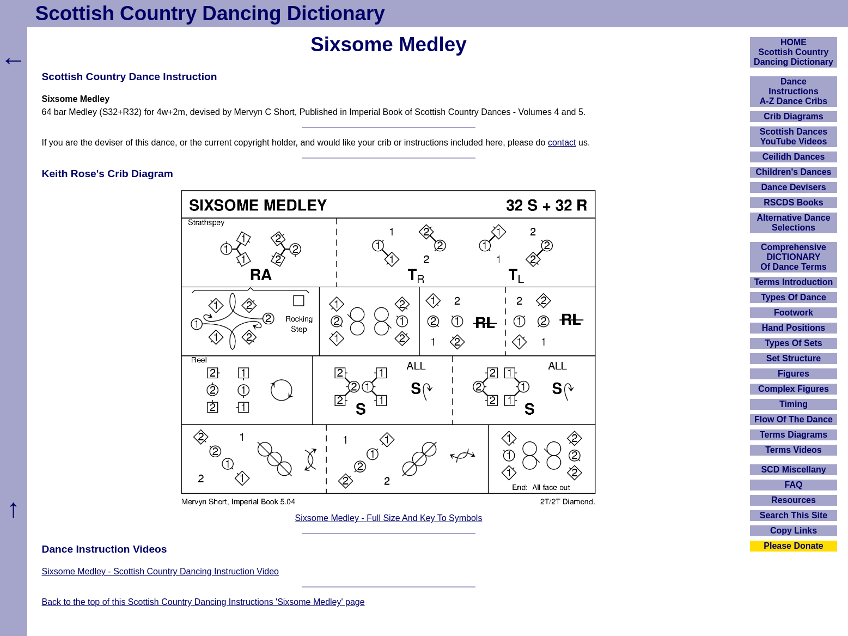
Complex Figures (793, 388)
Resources (793, 500)
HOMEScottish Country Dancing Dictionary (793, 52)
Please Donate (793, 545)
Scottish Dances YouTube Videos (793, 136)
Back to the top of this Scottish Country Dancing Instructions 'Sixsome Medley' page (203, 602)
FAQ (794, 484)
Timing (793, 404)
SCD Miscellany (793, 469)
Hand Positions (793, 327)
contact (562, 142)
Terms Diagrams (793, 434)
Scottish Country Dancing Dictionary (210, 13)
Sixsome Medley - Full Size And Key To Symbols (389, 518)
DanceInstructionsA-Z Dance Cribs (793, 91)
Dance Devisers (793, 187)
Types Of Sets (793, 343)
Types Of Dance (793, 297)
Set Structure (793, 358)
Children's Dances (794, 172)
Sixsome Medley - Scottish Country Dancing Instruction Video (160, 571)
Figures (793, 373)
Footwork (793, 312)
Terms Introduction (793, 282)
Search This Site (794, 515)
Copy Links (793, 530)
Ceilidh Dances (793, 156)
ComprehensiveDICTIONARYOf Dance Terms (793, 257)
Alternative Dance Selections (793, 222)
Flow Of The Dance (793, 419)
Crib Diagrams (793, 116)
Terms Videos (793, 450)
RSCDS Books (793, 202)
